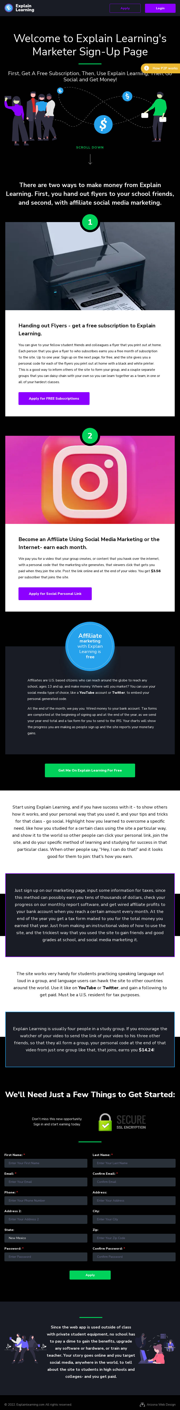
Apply (117, 8)
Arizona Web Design (161, 1406)
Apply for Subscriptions (56, 399)
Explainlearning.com (30, 1406)
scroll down (90, 147)
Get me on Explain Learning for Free (90, 772)
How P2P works (163, 68)
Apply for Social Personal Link (57, 595)
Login (158, 8)
